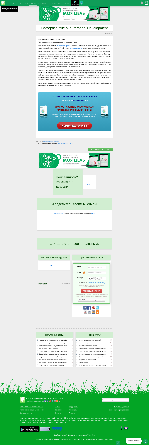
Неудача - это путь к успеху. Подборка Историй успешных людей (53, 357)
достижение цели (88, 418)
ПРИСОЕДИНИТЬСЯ (91, 291)
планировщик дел (93, 420)
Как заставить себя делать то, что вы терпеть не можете (92, 348)
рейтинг (93, 213)
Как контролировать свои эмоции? (90, 340)
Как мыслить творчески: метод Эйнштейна (53, 362)
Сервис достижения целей (45, 418)
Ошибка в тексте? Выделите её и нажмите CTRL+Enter (74, 435)
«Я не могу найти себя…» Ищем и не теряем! (92, 365)
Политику (101, 283)
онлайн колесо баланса (57, 422)
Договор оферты (26, 413)
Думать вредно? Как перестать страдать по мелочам (92, 351)
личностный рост (63, 46)
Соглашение (92, 283)
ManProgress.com (42, 398)
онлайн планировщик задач (111, 420)
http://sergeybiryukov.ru (51, 141)
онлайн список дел (40, 422)
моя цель (77, 418)
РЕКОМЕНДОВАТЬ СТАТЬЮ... (100, 149)
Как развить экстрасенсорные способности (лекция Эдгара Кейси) (53, 360)
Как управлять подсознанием (48, 348)
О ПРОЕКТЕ (17, 3)
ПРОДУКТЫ (42, 3)
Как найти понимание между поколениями (92, 354)
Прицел (59, 418)
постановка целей (102, 418)
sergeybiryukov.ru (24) (65, 143)
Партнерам (73, 410)
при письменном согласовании (101, 439)
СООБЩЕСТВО (63, 3)
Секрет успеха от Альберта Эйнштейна (51, 365)
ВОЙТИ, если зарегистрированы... (91, 300)
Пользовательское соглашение (31, 407)
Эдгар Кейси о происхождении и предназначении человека (53, 354)
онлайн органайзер (53, 420)
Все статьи (109, 34)
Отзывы (58, 413)
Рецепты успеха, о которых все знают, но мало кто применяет (53, 351)
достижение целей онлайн (35, 420)
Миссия (57, 407)
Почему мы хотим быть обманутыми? (91, 357)
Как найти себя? (84, 362)
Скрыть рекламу (65, 283)
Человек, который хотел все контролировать (92, 343)
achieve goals (68, 418)
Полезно (88, 184)
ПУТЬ (26, 3)
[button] (145, 441)
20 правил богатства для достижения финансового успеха (53, 346)
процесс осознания (75, 48)
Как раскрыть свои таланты (87, 360)
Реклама (72, 413)
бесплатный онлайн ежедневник (73, 420)
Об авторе (59, 410)
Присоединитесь (58, 213)
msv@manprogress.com (35, 401)
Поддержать (73, 407)
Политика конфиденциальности (32, 410)
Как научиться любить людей (88, 346)
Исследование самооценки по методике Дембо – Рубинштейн (53, 340)
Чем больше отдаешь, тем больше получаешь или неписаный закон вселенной (53, 343)
